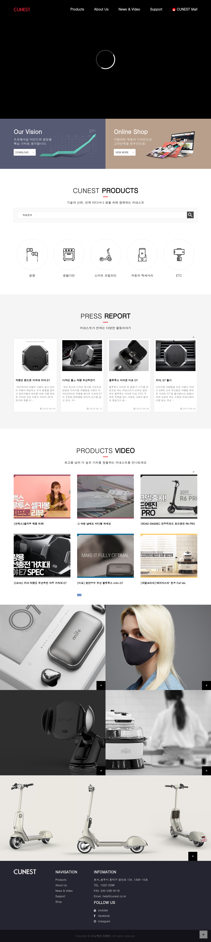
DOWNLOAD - (24, 152)
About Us (101, 9)
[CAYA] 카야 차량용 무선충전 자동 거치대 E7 (40, 583)
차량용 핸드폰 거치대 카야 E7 (33, 380)
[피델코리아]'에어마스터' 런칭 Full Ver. (163, 583)
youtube (103, 910)
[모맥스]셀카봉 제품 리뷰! (29, 523)
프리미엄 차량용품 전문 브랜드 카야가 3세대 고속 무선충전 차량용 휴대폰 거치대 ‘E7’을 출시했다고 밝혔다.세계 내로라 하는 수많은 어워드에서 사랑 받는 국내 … (175, 393)
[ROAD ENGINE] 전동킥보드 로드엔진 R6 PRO (168, 523)
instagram (104, 921)
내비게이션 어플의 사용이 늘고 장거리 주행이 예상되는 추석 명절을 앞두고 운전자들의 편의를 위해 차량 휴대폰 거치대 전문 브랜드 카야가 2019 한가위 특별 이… (35, 393)
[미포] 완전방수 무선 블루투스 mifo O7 (100, 583)
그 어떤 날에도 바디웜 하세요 (94, 523)
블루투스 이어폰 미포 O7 (123, 380)
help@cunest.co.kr (114, 896)
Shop (58, 902)
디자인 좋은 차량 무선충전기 (78, 380)
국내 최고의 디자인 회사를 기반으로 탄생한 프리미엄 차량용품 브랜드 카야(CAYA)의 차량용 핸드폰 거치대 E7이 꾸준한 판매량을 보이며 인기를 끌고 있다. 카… (82, 393)
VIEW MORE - (125, 152)
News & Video (129, 9)
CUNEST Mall (184, 9)
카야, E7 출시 (164, 380)
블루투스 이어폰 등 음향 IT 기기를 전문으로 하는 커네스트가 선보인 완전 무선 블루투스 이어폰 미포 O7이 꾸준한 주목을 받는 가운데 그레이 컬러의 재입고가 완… (128, 393)
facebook (104, 916)
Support (156, 9)
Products (77, 9)
